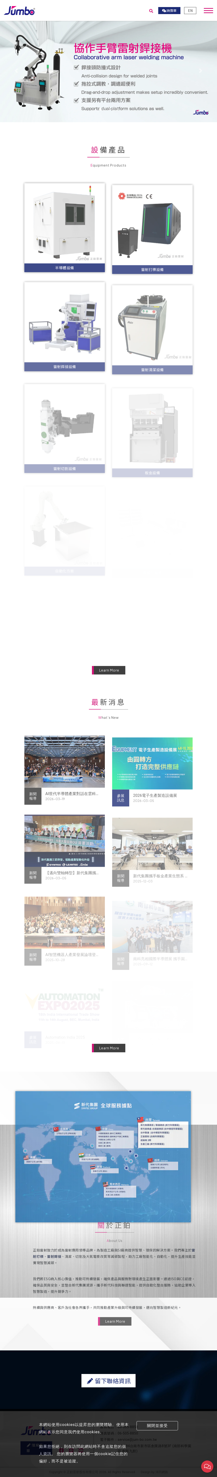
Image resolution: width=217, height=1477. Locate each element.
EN (190, 10)
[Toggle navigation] (208, 10)
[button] (16, 70)
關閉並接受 (157, 1425)
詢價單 (169, 10)
